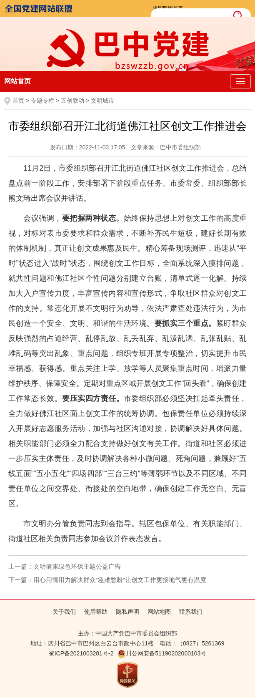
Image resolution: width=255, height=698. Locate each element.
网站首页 (17, 81)
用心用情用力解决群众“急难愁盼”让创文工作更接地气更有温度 (119, 579)
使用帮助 (96, 611)
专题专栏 (42, 100)
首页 (18, 100)
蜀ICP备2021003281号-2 (81, 653)
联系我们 (190, 611)
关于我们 (64, 611)
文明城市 (102, 100)
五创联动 (72, 100)
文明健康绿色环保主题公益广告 (77, 566)
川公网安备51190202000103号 (162, 653)
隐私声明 (127, 611)
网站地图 (159, 611)
